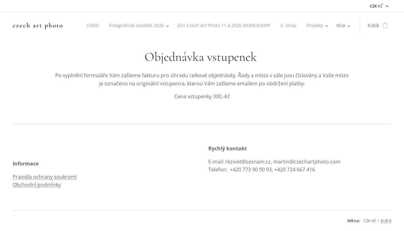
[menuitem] (88, 25)
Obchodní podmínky (37, 184)
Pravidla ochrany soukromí (45, 176)
